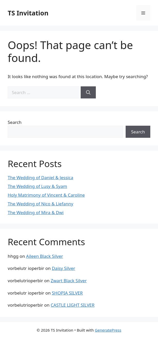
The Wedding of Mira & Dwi (36, 212)
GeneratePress (108, 330)
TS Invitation (28, 12)
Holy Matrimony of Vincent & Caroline (46, 195)
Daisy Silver (63, 268)
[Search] (88, 92)
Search (15, 122)
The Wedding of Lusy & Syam (37, 186)
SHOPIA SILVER (67, 293)
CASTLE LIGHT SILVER (73, 305)
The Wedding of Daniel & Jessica (40, 177)
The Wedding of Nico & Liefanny (40, 204)
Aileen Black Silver (44, 256)
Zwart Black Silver (69, 281)
